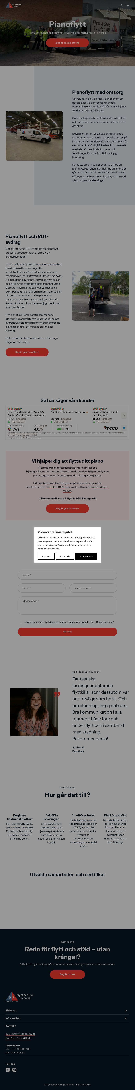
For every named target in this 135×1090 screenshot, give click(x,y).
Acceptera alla (86, 556)
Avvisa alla (65, 556)
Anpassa (46, 556)
